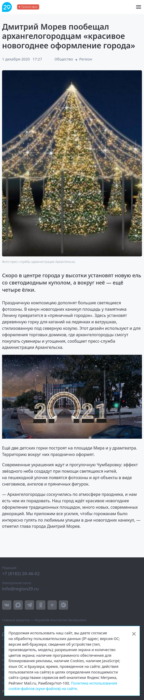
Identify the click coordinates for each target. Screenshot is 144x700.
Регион (85, 59)
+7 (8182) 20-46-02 (21, 573)
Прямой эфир (29, 6)
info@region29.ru (20, 589)
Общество (63, 59)
